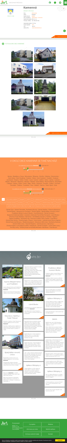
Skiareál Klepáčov (30, 224)
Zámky (32, 202)
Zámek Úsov (10, 209)
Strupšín (45, 183)
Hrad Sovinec (38, 220)
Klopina (16, 180)
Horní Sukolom (41, 178)
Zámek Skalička (42, 209)
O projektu (32, 424)
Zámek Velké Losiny (18, 224)
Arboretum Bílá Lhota (41, 222)
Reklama (50, 424)
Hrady (26, 202)
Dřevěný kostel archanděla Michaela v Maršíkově (34, 227)
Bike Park (24, 206)
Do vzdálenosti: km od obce (28, 165)
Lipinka (51, 180)
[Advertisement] (33, 147)
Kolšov (21, 180)
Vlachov (42, 185)
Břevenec (35, 176)
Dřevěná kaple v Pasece (26, 220)
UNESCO (29, 199)
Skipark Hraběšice (14, 218)
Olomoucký (34, 13)
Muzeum (38, 206)
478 (33, 24)
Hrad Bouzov (53, 227)
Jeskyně (64, 202)
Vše (3, 199)
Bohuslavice (28, 176)
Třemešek (13, 185)
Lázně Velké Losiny (54, 225)
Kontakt (50, 434)
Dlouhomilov (55, 176)
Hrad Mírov (53, 218)
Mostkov (26, 182)
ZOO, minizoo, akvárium (11, 199)
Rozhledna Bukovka (54, 222)
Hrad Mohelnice (38, 213)
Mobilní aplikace (50, 429)
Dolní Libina (11, 178)
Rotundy (58, 202)
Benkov (10, 176)
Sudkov (51, 183)
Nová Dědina (40, 182)
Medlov (7, 182)
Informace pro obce (32, 429)
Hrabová (55, 178)
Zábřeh (33, 16)
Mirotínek (13, 182)
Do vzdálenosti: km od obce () (26, 189)
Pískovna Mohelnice (54, 209)
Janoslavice (10, 180)
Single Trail (31, 206)
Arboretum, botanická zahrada (8, 202)
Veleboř (36, 185)
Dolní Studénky (20, 178)
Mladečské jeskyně (28, 222)
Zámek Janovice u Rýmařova (45, 224)
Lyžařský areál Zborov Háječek (51, 220)
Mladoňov (20, 182)
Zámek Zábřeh (36, 211)
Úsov (31, 185)
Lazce (31, 180)
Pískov (20, 183)
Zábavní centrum (46, 206)
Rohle (33, 183)
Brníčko (41, 176)
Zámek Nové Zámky (12, 220)
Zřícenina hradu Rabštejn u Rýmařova (20, 217)
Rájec (29, 183)
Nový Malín (58, 182)
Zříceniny (38, 202)
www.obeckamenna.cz (37, 27)
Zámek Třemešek (20, 209)
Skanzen (46, 199)
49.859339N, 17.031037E (37, 17)
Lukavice (56, 180)
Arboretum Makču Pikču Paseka (39, 218)
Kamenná (30, 7)
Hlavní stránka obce (62, 36)
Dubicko (28, 178)
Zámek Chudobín (42, 225)
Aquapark (22, 199)
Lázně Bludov (55, 215)
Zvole (55, 185)
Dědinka (47, 176)
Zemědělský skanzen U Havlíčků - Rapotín (45, 217)
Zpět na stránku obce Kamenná (59, 133)
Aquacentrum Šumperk (24, 211)
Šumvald (57, 183)
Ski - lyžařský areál (37, 199)
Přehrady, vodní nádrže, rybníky (57, 199)
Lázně (8, 206)
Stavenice (39, 183)
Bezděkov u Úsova (18, 176)
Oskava (15, 183)
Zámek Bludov (11, 211)
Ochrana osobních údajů (32, 434)
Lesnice (36, 180)
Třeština (19, 185)
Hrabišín (49, 178)
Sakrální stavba (56, 206)
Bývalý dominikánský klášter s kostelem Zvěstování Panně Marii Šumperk (28, 215)
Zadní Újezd (49, 185)
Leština (41, 180)
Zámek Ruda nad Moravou (14, 222)
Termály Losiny (14, 227)
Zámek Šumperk (49, 213)
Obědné (9, 183)
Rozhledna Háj (25, 218)
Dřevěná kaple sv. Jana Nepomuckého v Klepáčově (21, 225)
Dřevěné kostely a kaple (48, 202)
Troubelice (26, 185)
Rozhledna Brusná (31, 209)
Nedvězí (32, 182)
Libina (46, 180)
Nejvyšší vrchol (16, 206)
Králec (26, 180)
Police (25, 183)
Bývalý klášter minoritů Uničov (50, 211)
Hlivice (34, 178)
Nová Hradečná (49, 182)
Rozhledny (20, 202)
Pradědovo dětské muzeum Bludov (22, 213)
